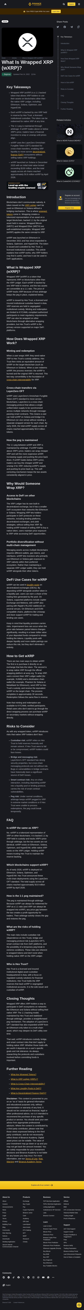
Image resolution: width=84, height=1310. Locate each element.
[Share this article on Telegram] (71, 27)
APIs (65, 1242)
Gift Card (26, 1221)
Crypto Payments (28, 1210)
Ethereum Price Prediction (51, 1245)
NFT (24, 1233)
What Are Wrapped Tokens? (23, 1074)
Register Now (69, 208)
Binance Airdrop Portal (71, 1251)
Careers (5, 1204)
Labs (44, 1213)
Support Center (68, 1232)
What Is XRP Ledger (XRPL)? (24, 1079)
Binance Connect (48, 1215)
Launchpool (26, 1224)
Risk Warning (6, 1233)
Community (6, 1230)
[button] (79, 4)
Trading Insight (68, 1215)
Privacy (4, 1221)
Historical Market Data (71, 1213)
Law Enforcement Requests (72, 1254)
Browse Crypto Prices (50, 1229)
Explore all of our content (42, 1185)
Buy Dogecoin (47, 1260)
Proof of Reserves (69, 1218)
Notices (4, 1236)
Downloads (6, 1239)
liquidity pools (33, 585)
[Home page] (34, 4)
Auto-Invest (26, 1227)
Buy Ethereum (47, 1263)
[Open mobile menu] (79, 4)
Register (71, 4)
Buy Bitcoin (47, 1251)
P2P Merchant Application (51, 1201)
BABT (25, 1236)
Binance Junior (27, 1213)
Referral (66, 1204)
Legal (4, 1215)
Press (4, 1213)
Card (24, 1215)
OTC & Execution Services (72, 1210)
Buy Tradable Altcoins (50, 1266)
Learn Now (56, 11)
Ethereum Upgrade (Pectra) (52, 1248)
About (4, 1201)
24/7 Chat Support (69, 1229)
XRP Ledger (30, 205)
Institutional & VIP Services (52, 1210)
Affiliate (66, 1201)
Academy (26, 1218)
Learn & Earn (47, 1226)
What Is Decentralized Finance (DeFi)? (28, 1093)
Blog (3, 1227)
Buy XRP (46, 1257)
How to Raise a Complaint (72, 1257)
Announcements (7, 1207)
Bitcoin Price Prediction (50, 1242)
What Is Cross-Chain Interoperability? (28, 1084)
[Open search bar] (63, 4)
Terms (4, 1218)
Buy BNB (46, 1254)
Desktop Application (8, 1242)
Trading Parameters (70, 1248)
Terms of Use (31, 1159)
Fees (65, 1239)
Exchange (26, 1201)
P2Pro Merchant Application (52, 1204)
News (4, 1210)
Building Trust (6, 1224)
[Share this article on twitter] (58, 27)
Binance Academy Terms (30, 1162)
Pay (24, 1207)
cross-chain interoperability (19, 380)
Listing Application (49, 1207)
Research (26, 1239)
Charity (25, 1242)
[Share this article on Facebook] (64, 27)
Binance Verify (68, 1245)
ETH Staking (27, 1230)
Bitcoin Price (47, 1232)
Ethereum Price (48, 1235)
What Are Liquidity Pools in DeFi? (26, 1088)
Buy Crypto (26, 1204)
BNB (65, 1207)
